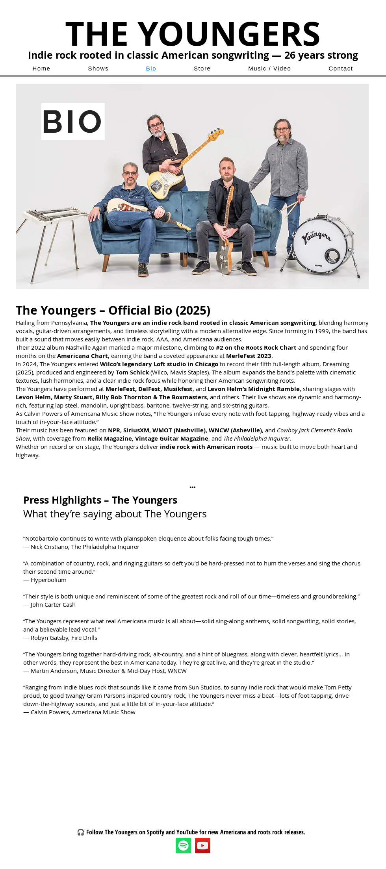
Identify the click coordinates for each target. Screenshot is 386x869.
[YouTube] (202, 845)
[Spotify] (183, 845)
